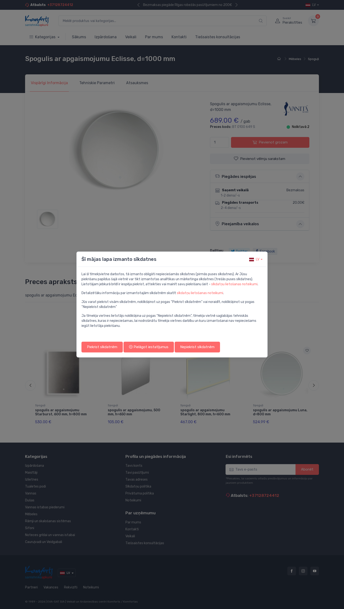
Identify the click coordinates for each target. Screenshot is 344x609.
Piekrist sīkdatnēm (102, 347)
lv (254, 259)
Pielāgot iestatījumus (148, 347)
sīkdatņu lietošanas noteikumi (234, 284)
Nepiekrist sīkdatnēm (197, 347)
